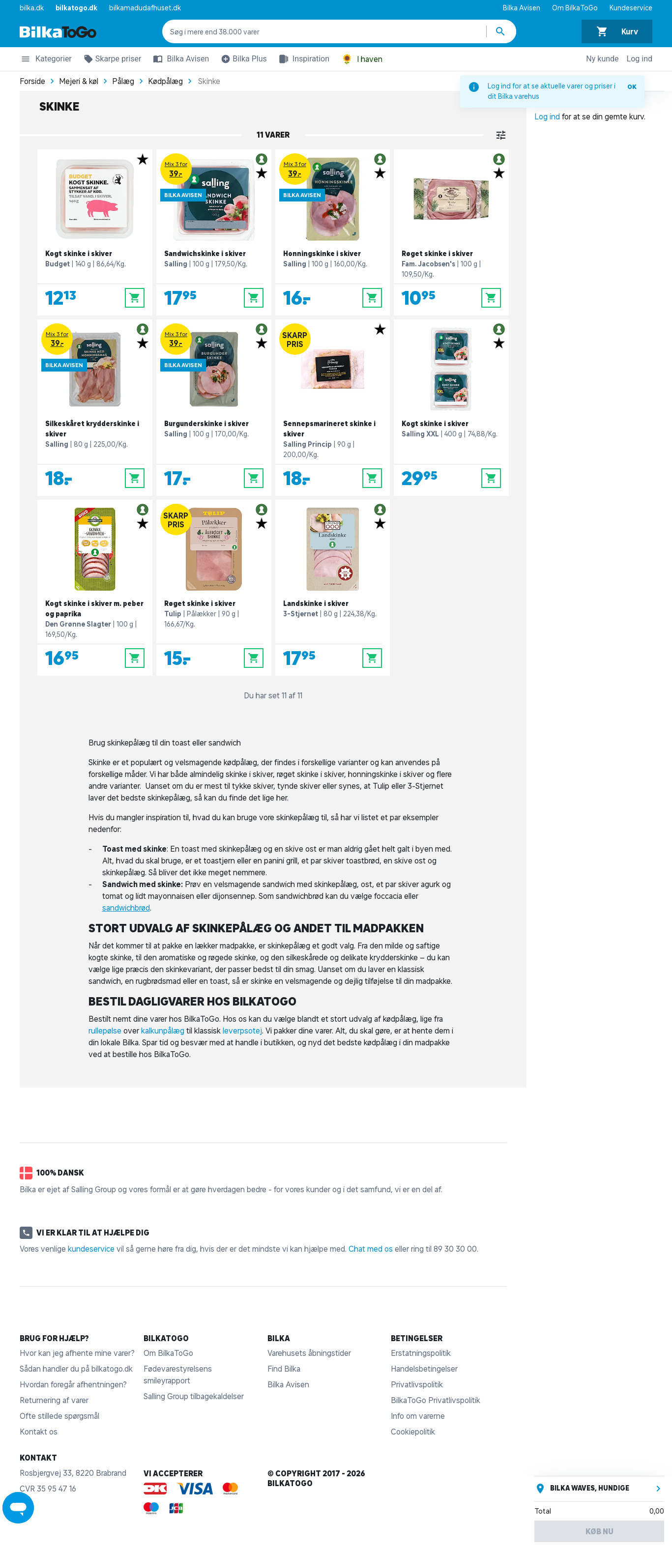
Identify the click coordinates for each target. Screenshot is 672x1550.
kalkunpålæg (162, 1030)
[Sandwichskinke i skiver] (213, 232)
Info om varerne (418, 1415)
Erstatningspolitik (421, 1353)
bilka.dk (32, 8)
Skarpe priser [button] (111, 60)
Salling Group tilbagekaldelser (194, 1396)
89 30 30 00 (455, 1248)
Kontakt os (39, 1431)
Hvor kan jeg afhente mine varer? (77, 1353)
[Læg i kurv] (135, 298)
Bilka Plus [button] (242, 60)
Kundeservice (631, 8)
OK (632, 86)
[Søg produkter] (501, 31)
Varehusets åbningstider (309, 1353)
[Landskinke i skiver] (332, 588)
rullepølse (104, 1030)
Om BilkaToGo (575, 8)
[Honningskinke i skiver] (332, 232)
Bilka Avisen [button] (179, 59)
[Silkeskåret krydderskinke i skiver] (94, 407)
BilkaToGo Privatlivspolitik (435, 1400)
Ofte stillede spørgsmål (59, 1415)
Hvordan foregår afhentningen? (73, 1384)
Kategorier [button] (46, 60)
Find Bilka (283, 1368)
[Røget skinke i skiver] (451, 232)
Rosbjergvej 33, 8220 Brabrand (73, 1472)
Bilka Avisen (521, 8)
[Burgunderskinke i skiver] (213, 407)
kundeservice (91, 1248)
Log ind (639, 58)
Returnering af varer (54, 1400)
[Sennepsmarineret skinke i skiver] (332, 407)
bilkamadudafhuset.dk (145, 8)
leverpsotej (242, 1030)
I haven (361, 59)
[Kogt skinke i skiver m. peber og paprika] (94, 588)
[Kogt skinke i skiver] (94, 232)
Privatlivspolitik (417, 1384)
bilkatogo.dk (76, 8)
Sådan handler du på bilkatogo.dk (76, 1368)
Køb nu (599, 1531)
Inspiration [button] (302, 59)
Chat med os (371, 1248)
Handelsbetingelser (424, 1368)
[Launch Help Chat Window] (18, 1507)
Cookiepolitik (413, 1431)
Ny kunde (602, 58)
